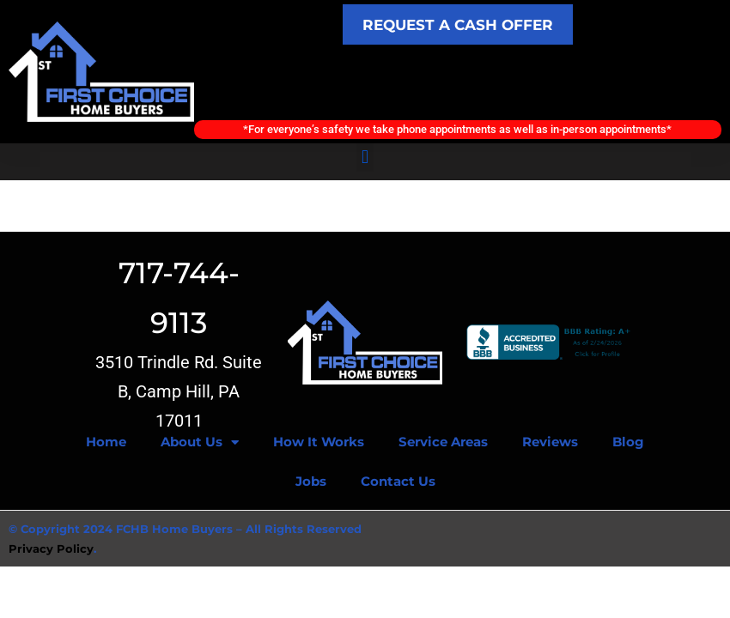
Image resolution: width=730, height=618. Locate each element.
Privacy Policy (51, 549)
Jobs (310, 483)
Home (106, 443)
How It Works (318, 443)
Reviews (550, 443)
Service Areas (443, 443)
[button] (364, 158)
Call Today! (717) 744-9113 (458, 82)
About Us (200, 443)
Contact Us (398, 483)
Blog (628, 443)
